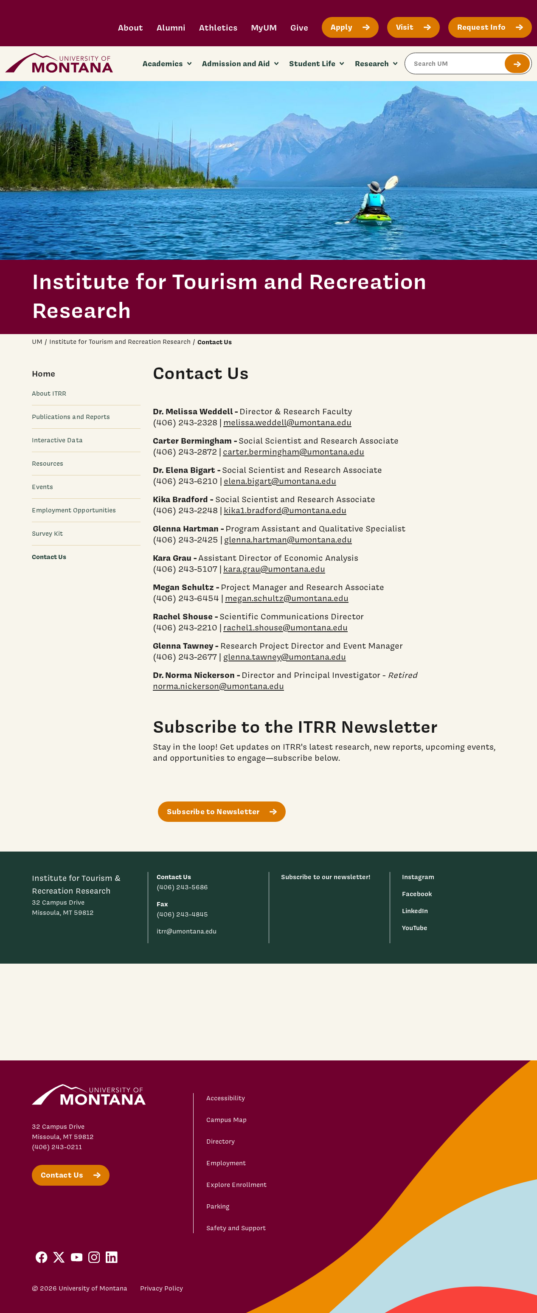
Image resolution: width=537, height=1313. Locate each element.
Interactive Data (57, 440)
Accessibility (225, 1098)
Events (42, 487)
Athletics (218, 27)
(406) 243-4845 (182, 914)
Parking (218, 1206)
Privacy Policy (161, 1288)
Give (299, 27)
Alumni (171, 27)
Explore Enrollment (236, 1185)
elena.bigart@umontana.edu (280, 480)
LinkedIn (415, 910)
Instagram (418, 876)
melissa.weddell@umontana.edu (287, 422)
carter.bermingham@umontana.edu (293, 451)
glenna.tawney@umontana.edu (284, 656)
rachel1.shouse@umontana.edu (285, 627)
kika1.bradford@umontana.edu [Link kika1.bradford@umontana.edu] (285, 510)
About (130, 27)
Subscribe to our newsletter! (326, 876)
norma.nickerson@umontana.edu (218, 686)
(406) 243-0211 (57, 1147)
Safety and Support (236, 1228)
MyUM (264, 27)
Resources (48, 463)
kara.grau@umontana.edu (274, 568)
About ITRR (49, 393)
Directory (220, 1141)
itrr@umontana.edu (186, 931)
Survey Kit (47, 533)
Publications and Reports (71, 417)
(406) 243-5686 (182, 887)
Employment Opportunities (74, 510)
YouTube (414, 927)
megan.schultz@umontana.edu (287, 598)
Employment (226, 1163)
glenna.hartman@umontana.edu (288, 539)
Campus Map (226, 1120)
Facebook (417, 893)
